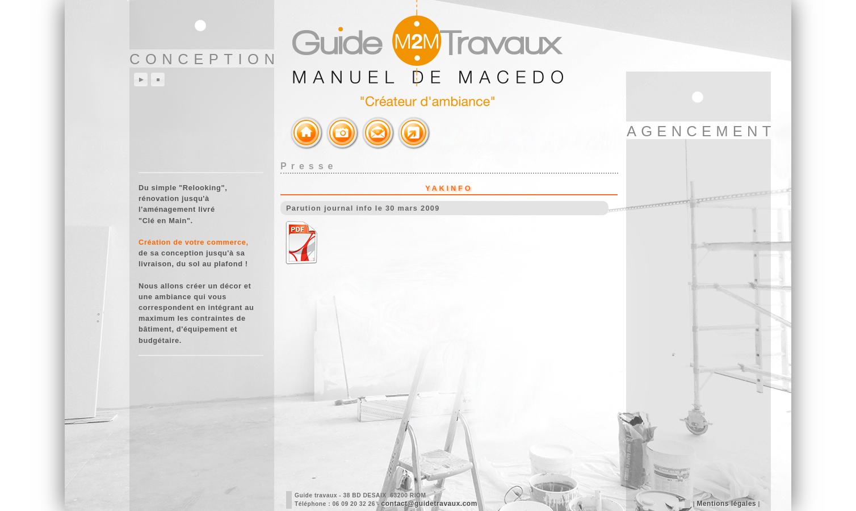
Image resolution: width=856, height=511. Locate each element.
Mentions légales (726, 504)
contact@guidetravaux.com (429, 504)
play (140, 79)
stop (157, 79)
